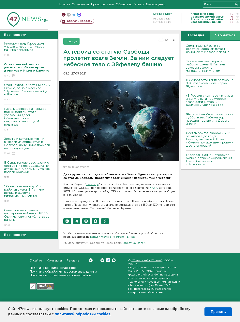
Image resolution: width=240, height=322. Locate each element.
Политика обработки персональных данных (63, 271)
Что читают (225, 35)
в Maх (131, 237)
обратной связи (134, 243)
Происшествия (102, 4)
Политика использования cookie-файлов (61, 275)
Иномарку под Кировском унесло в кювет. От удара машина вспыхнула (27, 49)
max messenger (79, 15)
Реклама (73, 260)
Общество (124, 4)
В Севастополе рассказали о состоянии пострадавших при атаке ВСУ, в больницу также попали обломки (27, 170)
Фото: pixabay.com (76, 167)
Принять (218, 312)
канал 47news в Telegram (107, 237)
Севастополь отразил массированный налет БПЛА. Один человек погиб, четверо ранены (27, 218)
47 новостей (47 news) (146, 261)
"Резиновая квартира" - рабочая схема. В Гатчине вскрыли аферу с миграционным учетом (27, 194)
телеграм (74, 15)
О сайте (36, 260)
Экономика (80, 4)
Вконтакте (91, 260)
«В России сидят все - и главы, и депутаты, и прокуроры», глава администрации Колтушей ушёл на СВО (209, 100)
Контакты (54, 260)
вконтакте (69, 15)
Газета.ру (92, 184)
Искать (236, 4)
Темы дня (195, 35)
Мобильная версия (64, 15)
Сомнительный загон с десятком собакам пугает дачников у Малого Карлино (208, 49)
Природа (71, 41)
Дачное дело (156, 4)
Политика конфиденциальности (54, 268)
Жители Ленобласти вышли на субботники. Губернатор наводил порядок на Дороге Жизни (209, 119)
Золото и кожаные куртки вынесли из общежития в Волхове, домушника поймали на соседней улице (27, 146)
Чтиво (139, 4)
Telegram (108, 260)
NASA (153, 188)
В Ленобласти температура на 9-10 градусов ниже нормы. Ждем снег (209, 83)
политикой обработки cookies (82, 314)
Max (114, 260)
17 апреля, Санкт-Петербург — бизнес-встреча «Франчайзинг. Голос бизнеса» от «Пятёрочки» (209, 160)
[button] (67, 221)
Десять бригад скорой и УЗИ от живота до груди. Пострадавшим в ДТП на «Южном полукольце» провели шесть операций (209, 139)
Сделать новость (79, 21)
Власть (64, 4)
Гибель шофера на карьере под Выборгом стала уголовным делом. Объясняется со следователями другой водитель (27, 119)
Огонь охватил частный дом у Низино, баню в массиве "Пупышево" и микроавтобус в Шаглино (27, 92)
